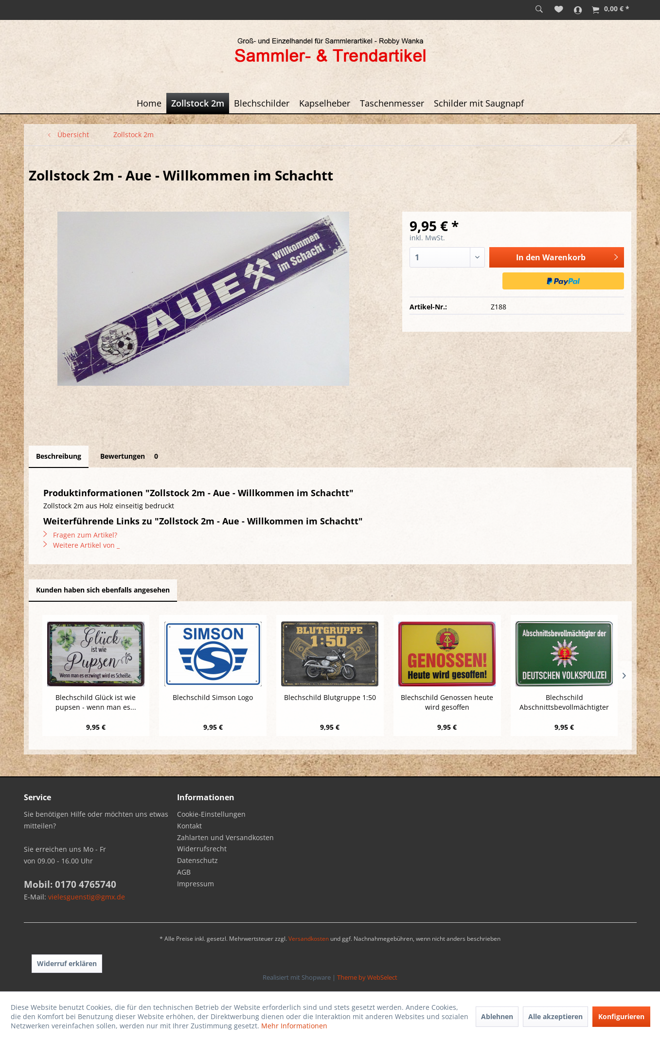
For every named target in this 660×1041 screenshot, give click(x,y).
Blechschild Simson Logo (213, 697)
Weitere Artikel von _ (81, 545)
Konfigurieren (621, 1016)
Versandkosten (308, 938)
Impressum (195, 883)
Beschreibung (58, 456)
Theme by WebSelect (367, 977)
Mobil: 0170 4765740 (70, 884)
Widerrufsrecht (202, 848)
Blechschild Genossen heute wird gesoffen (447, 702)
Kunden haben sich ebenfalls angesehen (103, 589)
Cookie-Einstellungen (211, 814)
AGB (184, 872)
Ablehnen (497, 1016)
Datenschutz (197, 860)
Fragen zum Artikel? (80, 534)
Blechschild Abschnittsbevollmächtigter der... (564, 702)
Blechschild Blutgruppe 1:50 (330, 697)
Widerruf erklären (67, 963)
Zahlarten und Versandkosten (225, 837)
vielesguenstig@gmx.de (86, 896)
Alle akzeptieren (555, 1016)
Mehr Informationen (294, 1025)
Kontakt (189, 825)
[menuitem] (539, 9)
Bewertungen (130, 456)
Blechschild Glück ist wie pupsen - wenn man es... (95, 702)
